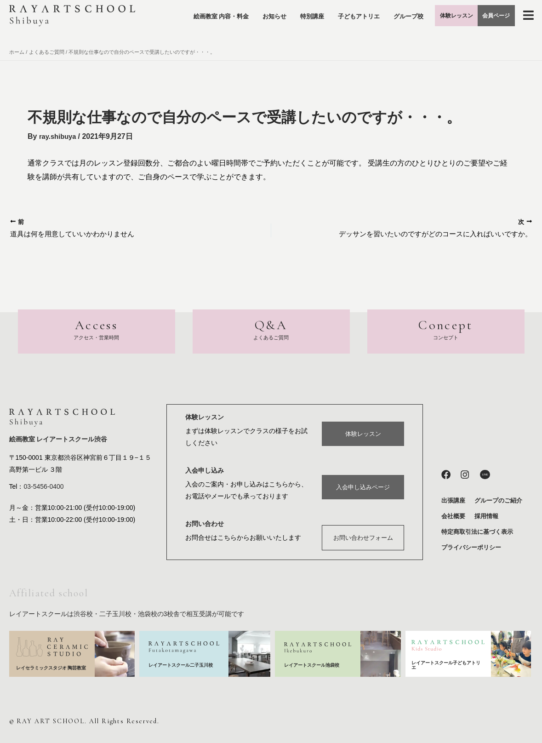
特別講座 (318, 12)
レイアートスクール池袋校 (314, 665)
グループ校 (370, 33)
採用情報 (486, 516)
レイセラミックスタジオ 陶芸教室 (51, 667)
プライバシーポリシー (471, 547)
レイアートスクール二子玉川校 (181, 665)
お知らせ (280, 12)
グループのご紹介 (498, 500)
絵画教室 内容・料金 (226, 12)
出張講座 (453, 500)
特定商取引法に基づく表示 (477, 531)
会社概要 (453, 516)
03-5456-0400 (43, 487)
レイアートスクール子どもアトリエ (445, 665)
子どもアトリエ (364, 12)
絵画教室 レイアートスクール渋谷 (58, 440)
